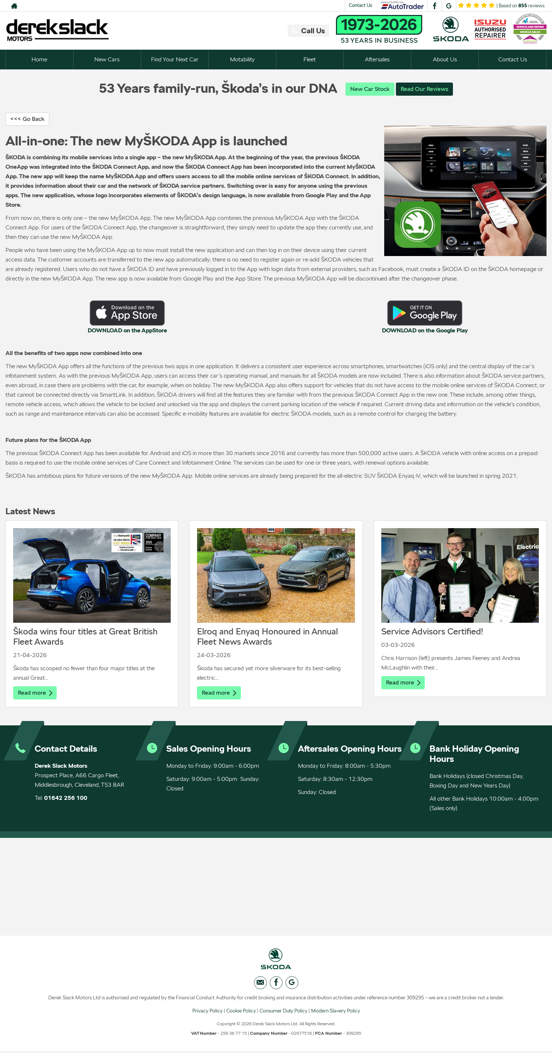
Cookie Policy (241, 1012)
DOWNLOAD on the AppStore (127, 331)
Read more (35, 693)
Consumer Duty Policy (283, 1012)
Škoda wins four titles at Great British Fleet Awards (85, 636)
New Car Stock (370, 88)
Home (39, 59)
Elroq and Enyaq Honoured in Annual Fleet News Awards (267, 636)
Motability (242, 59)
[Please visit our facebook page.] (434, 6)
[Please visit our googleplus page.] (449, 6)
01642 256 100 (65, 798)
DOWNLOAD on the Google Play (425, 331)
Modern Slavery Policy (335, 1012)
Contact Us (360, 5)
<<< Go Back (27, 119)
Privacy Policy (207, 1012)
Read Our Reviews (424, 88)
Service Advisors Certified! (432, 631)
